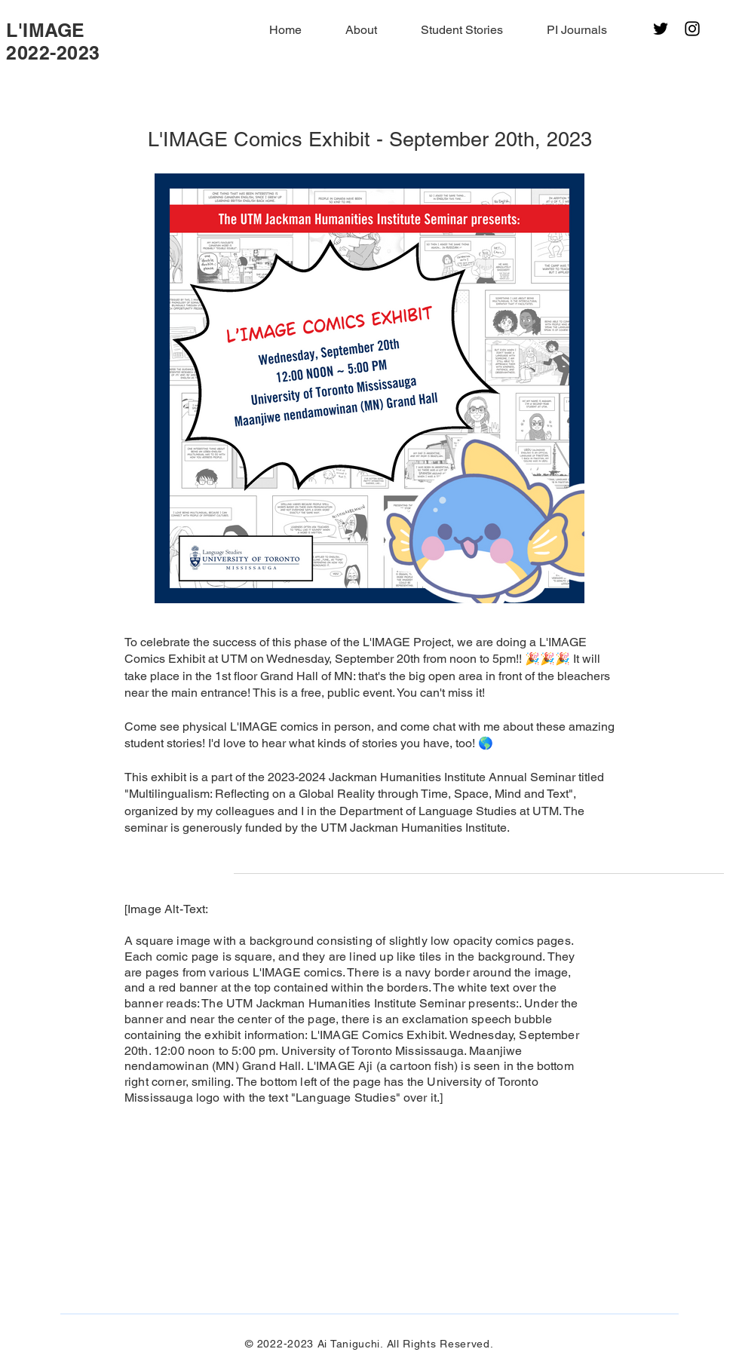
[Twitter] (660, 28)
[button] (350, 30)
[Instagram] (692, 28)
